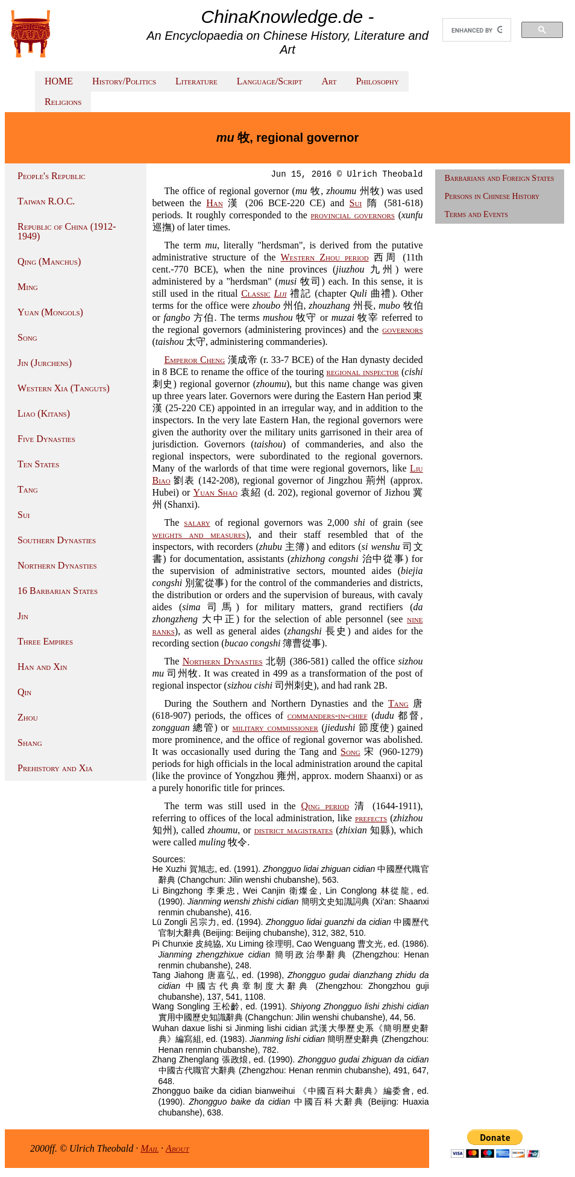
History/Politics (124, 81)
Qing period (325, 806)
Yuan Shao (215, 492)
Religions (63, 101)
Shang (29, 742)
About (177, 1148)
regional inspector (363, 372)
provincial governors (352, 215)
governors (402, 329)
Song (27, 337)
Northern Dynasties (57, 565)
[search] (477, 30)
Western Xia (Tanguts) (63, 388)
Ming (27, 287)
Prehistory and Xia (55, 768)
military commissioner (275, 727)
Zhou (27, 717)
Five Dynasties (46, 439)
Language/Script (270, 81)
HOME (59, 81)
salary (197, 522)
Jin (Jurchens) (44, 363)
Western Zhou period (324, 257)
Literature (196, 81)
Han (214, 203)
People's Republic (51, 176)
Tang (27, 489)
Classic (256, 293)
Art (328, 81)
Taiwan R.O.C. (46, 201)
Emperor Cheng (195, 360)
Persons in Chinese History (492, 196)
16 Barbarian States (57, 590)
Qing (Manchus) (49, 261)
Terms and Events (476, 214)
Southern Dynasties (56, 540)
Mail (149, 1148)
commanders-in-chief (328, 715)
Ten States (38, 464)
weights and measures (199, 534)
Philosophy (377, 81)
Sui (23, 515)
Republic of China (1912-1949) (66, 231)
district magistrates (293, 830)
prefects (371, 818)
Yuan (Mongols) (50, 312)
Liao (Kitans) (43, 413)
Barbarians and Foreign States (500, 178)
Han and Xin (42, 666)
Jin (22, 616)
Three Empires (45, 641)
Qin (24, 692)
